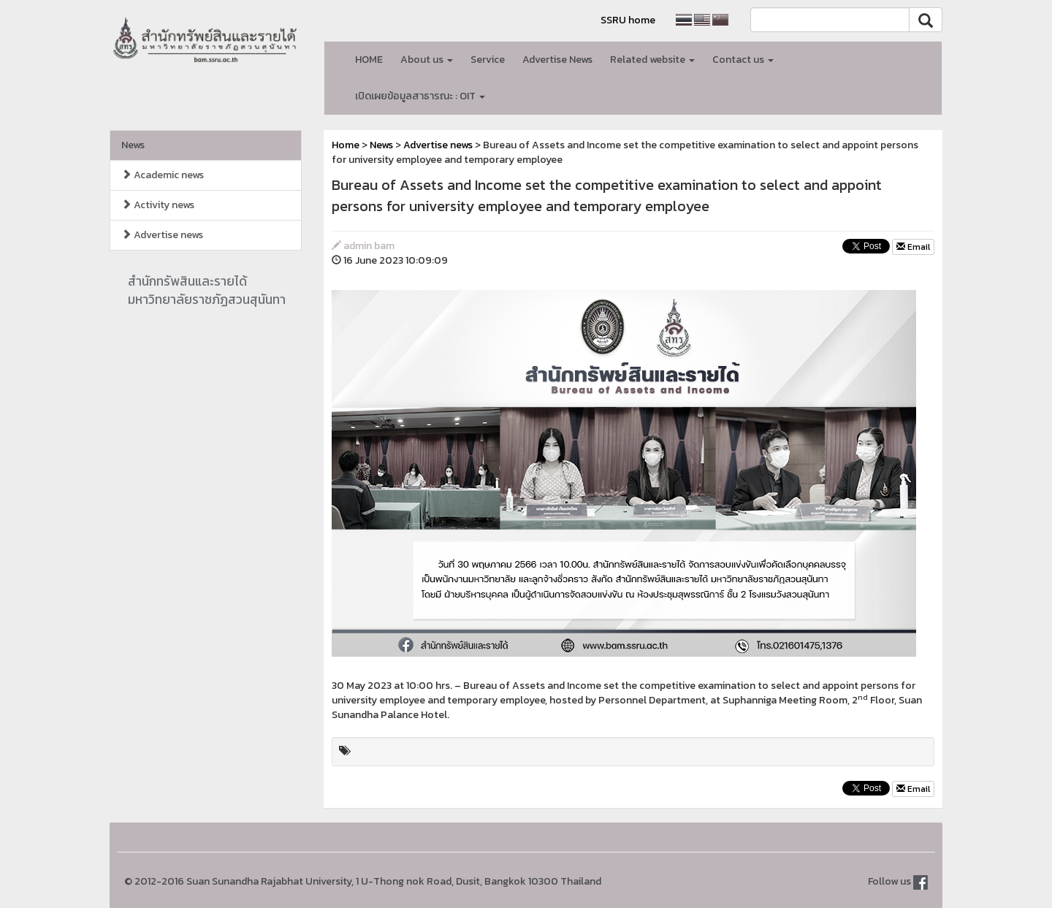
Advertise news (162, 235)
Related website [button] (652, 59)
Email (913, 246)
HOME (369, 59)
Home (345, 145)
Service (487, 59)
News (133, 145)
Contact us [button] (743, 59)
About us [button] (426, 59)
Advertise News (557, 59)
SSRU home (628, 20)
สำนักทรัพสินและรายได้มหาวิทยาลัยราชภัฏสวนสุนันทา (207, 290)
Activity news (157, 205)
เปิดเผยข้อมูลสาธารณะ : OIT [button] (420, 96)
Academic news (162, 175)
